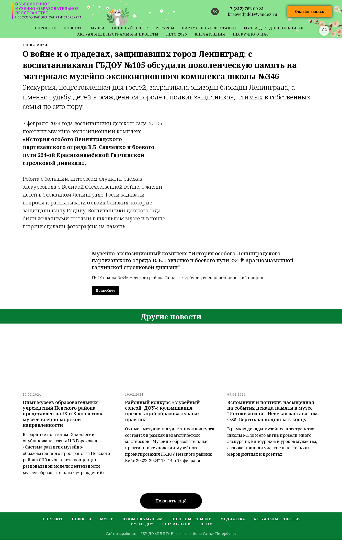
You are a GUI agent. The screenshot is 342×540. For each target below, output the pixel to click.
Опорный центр (130, 28)
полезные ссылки (191, 519)
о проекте (44, 28)
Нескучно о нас (251, 34)
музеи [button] (98, 28)
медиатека (232, 519)
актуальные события (277, 519)
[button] (309, 11)
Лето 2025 (176, 34)
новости (73, 28)
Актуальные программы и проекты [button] (117, 34)
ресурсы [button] (165, 28)
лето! (206, 524)
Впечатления (210, 34)
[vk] (215, 11)
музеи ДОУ (141, 524)
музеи (107, 519)
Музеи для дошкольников (274, 28)
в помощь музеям (142, 519)
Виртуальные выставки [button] (209, 28)
